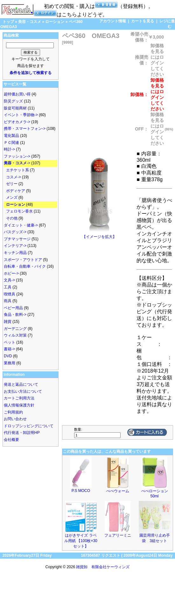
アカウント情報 (112, 21)
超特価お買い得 (17, 94)
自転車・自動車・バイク (25, 266)
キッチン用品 (15, 252)
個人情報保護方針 (19, 405)
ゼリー (12, 184)
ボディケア (15, 191)
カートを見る (142, 21)
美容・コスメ (29, 21)
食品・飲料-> (15, 314)
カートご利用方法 (19, 398)
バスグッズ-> (15, 232)
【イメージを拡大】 (99, 235)
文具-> (9, 280)
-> (17, 163)
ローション (54, 21)
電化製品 (11, 135)
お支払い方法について (23, 391)
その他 (12, 218)
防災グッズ (13, 101)
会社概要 (11, 439)
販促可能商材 (15, 108)
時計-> (9, 149)
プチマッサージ (17, 239)
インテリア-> (15, 245)
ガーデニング (15, 328)
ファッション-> (17, 156)
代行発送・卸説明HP (22, 432)
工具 (7, 287)
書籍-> (9, 349)
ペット (9, 342)
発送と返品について (21, 384)
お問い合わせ (15, 419)
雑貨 (7, 321)
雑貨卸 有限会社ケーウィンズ (103, 567)
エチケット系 (17, 170)
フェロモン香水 (19, 211)
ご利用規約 (13, 412)
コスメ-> (13, 177)
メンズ (12, 197)
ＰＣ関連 (11, 142)
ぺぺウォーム (117, 491)
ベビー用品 (13, 308)
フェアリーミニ (117, 535)
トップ (8, 21)
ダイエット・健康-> (21, 225)
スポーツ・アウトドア (23, 259)
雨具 (7, 301)
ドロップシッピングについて (28, 426)
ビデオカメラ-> (17, 122)
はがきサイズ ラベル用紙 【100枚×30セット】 (80, 540)
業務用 (9, 363)
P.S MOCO (81, 490)
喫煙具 (9, 294)
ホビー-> (11, 273)
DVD (8, 356)
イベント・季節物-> (21, 115)
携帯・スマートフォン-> (25, 128)
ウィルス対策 (15, 335)
